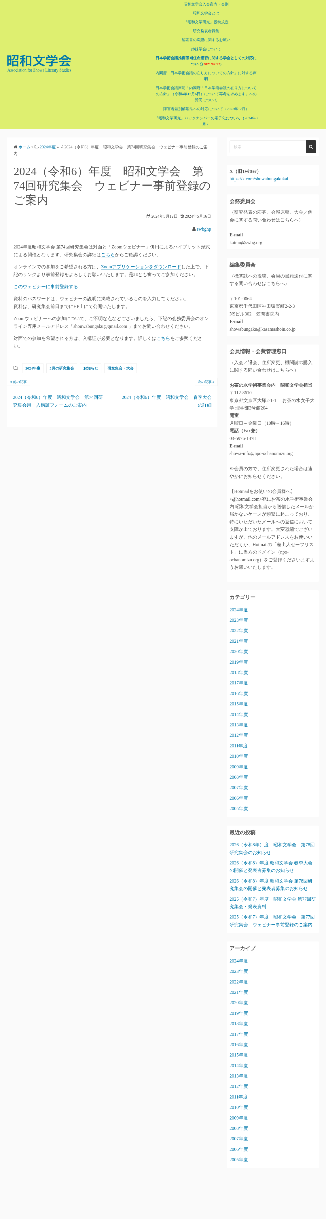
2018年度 (239, 666)
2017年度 (239, 676)
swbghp (204, 223)
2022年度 (239, 624)
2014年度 (239, 708)
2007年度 (239, 781)
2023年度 (239, 614)
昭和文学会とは (201, 13)
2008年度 (239, 771)
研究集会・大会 (120, 362)
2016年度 (239, 687)
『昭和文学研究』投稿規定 (201, 22)
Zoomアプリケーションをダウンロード (141, 260)
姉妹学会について (201, 49)
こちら (108, 248)
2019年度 (239, 656)
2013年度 (239, 718)
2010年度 (239, 750)
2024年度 (32, 362)
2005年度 (239, 802)
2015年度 (239, 697)
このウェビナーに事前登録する (46, 280)
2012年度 (239, 729)
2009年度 (239, 760)
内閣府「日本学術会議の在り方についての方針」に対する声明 (201, 73)
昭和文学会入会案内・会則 (201, 4)
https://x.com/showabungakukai (259, 172)
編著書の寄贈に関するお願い (201, 40)
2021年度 (239, 635)
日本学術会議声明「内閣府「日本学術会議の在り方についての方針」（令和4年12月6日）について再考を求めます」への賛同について (201, 88)
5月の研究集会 (62, 362)
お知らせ (90, 362)
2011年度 (239, 739)
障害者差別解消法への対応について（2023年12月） (201, 103)
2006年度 (239, 792)
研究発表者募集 (201, 31)
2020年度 (239, 645)
